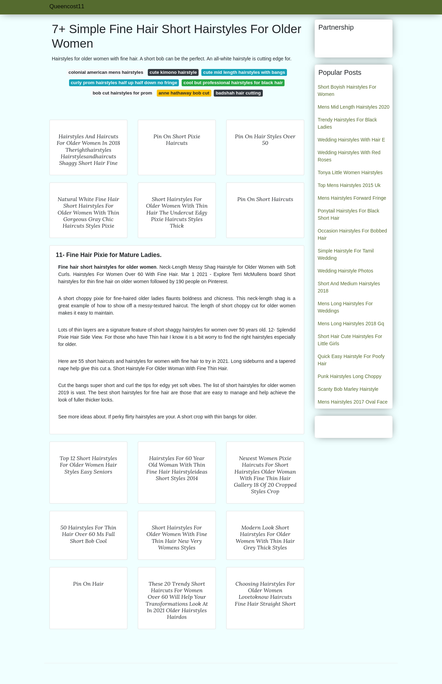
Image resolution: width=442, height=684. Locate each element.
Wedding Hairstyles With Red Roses (349, 156)
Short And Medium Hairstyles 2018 (349, 287)
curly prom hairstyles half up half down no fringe (124, 82)
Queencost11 (66, 6)
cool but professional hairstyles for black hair (233, 82)
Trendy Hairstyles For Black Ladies (347, 123)
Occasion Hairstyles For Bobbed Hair (352, 234)
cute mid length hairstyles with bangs (244, 72)
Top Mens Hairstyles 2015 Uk (349, 185)
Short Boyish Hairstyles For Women (347, 90)
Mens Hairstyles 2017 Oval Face (352, 402)
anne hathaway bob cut (183, 93)
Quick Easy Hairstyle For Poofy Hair (351, 360)
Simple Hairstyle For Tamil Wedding (346, 254)
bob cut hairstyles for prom (122, 93)
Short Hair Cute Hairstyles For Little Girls (350, 340)
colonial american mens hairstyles (105, 72)
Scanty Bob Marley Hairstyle (348, 389)
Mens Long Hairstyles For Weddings (345, 307)
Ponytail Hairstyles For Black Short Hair (348, 214)
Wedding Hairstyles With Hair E (351, 139)
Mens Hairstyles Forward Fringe (352, 198)
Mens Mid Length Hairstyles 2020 (354, 107)
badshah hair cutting (238, 93)
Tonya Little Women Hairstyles (350, 172)
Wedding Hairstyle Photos (345, 271)
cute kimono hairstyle (173, 72)
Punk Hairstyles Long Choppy (349, 376)
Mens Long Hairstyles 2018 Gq (351, 323)
